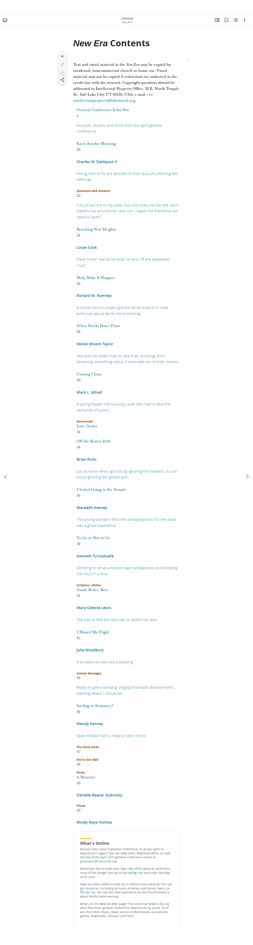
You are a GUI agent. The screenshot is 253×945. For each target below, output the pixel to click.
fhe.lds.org (87, 892)
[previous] (6, 476)
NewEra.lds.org (158, 904)
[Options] (245, 19)
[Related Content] (235, 19)
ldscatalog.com (132, 873)
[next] (247, 476)
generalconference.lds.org (98, 861)
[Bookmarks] (226, 19)
